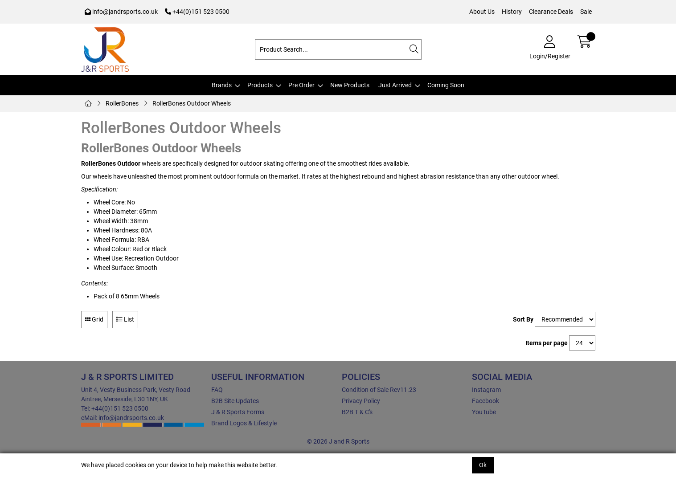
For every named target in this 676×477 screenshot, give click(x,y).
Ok (483, 465)
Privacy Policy (361, 400)
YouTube (484, 412)
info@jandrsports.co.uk (121, 11)
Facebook (485, 400)
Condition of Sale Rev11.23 (379, 389)
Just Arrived (395, 85)
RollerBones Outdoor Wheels (191, 103)
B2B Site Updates (235, 400)
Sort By (523, 319)
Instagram (486, 389)
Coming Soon (445, 85)
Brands (222, 85)
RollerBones (122, 103)
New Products (349, 85)
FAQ (217, 389)
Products (260, 85)
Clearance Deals (551, 11)
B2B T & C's (357, 412)
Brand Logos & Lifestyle (244, 423)
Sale (586, 11)
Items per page (546, 343)
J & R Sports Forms (237, 412)
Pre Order (301, 85)
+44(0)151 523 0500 (197, 11)
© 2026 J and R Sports (338, 441)
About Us (482, 11)
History (512, 11)
